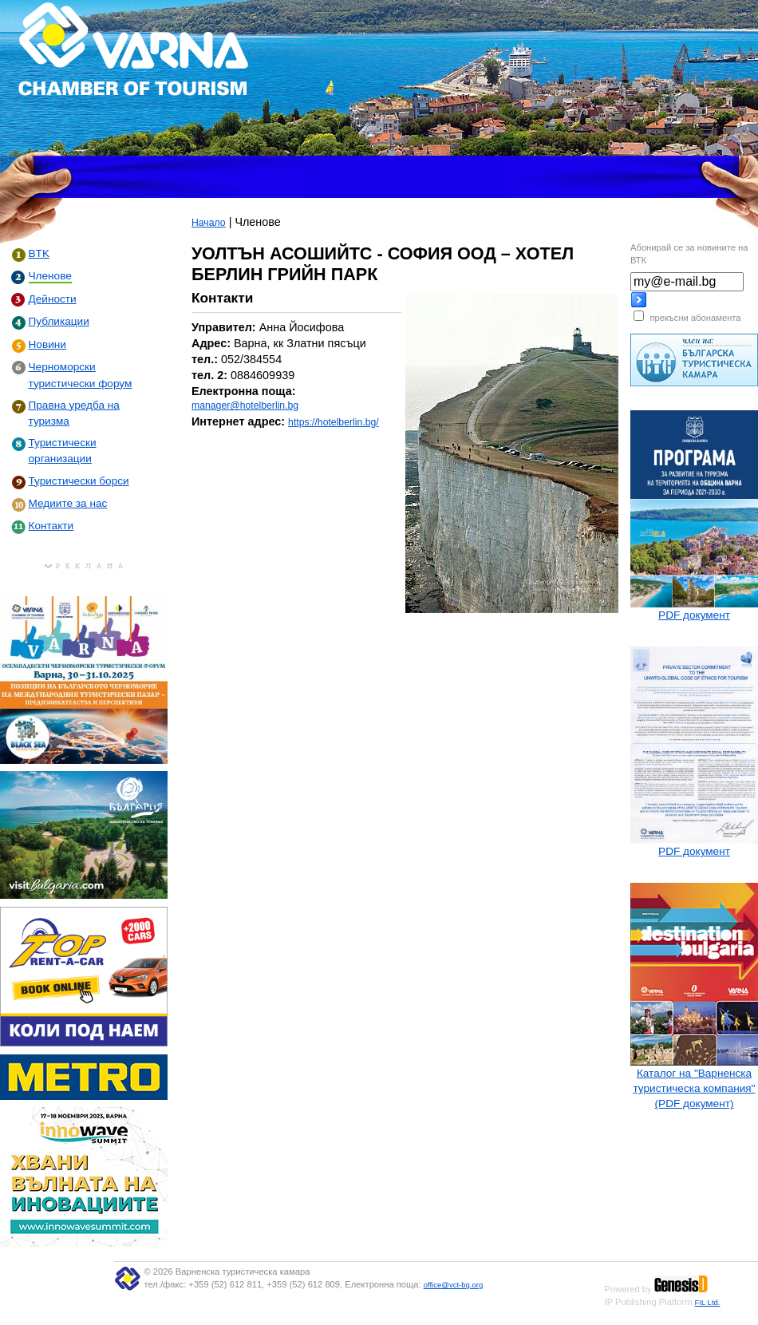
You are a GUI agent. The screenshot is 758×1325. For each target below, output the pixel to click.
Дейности (53, 299)
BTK (39, 253)
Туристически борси (79, 481)
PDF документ (694, 615)
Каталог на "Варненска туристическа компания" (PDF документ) (694, 1088)
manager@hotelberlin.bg (244, 405)
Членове (50, 276)
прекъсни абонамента (694, 317)
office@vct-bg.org (454, 1284)
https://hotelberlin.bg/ (333, 422)
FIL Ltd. (707, 1302)
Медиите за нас (68, 503)
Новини (47, 344)
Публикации (59, 321)
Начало (208, 222)
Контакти (51, 526)
